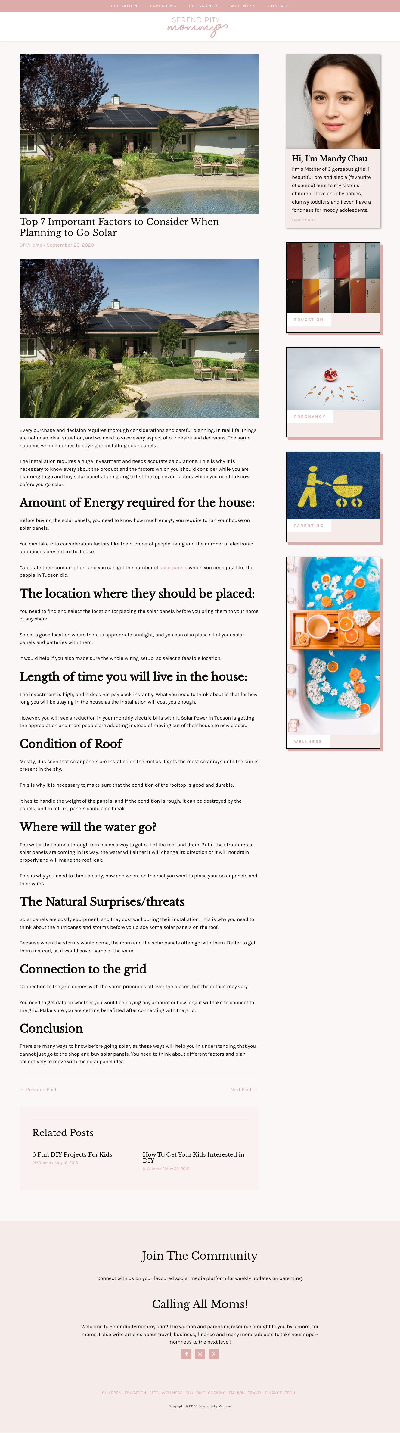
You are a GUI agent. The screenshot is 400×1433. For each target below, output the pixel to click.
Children (112, 1393)
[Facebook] (186, 1354)
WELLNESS (308, 742)
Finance (273, 1393)
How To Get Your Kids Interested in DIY (193, 1157)
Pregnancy (203, 5)
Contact (291, 5)
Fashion (237, 1393)
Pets (154, 1393)
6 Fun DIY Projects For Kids (75, 1154)
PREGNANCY (310, 416)
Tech (290, 1393)
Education (112, 5)
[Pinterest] (214, 1354)
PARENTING (309, 525)
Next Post (244, 1090)
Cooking (217, 1393)
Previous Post (38, 1090)
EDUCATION (309, 319)
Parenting (157, 5)
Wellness (249, 5)
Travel (255, 1393)
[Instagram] (200, 1354)
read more (303, 220)
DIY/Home (31, 245)
